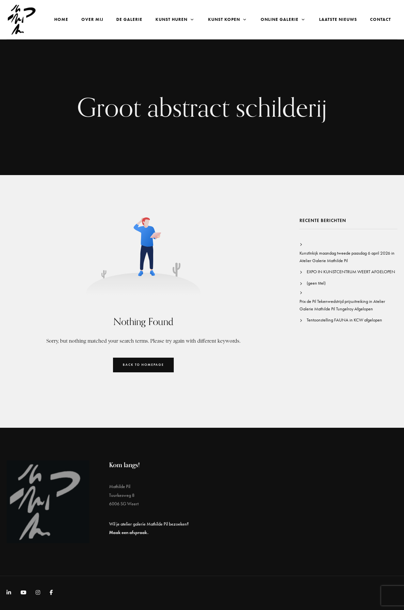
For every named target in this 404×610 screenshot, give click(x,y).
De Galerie (129, 19)
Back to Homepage (143, 365)
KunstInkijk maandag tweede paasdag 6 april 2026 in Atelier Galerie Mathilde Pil (347, 256)
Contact (380, 19)
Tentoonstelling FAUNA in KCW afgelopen (344, 320)
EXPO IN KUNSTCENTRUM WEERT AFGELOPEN (351, 272)
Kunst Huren (175, 19)
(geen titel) (316, 283)
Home (61, 19)
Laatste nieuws (338, 19)
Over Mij (92, 19)
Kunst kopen (228, 19)
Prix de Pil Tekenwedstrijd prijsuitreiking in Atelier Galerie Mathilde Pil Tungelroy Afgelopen (342, 305)
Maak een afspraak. (129, 532)
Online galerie (283, 19)
